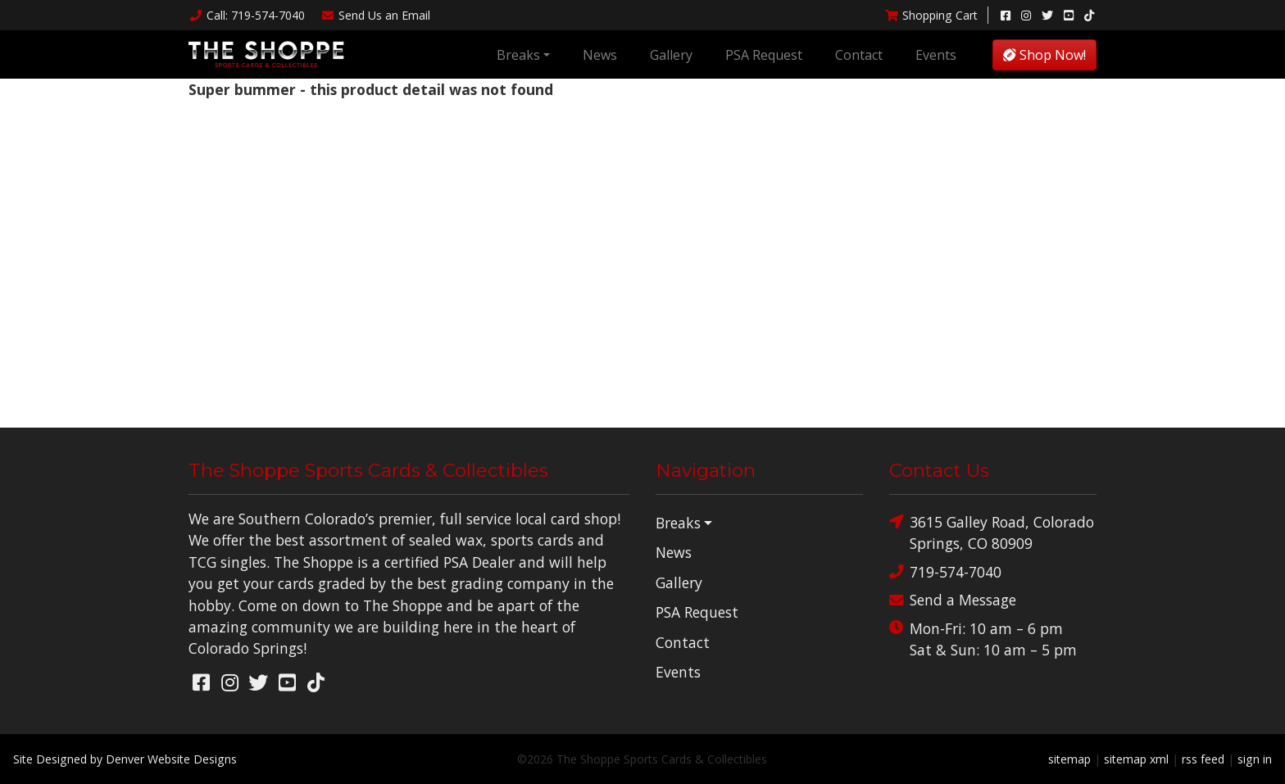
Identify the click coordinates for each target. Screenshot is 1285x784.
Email (376, 15)
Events (935, 55)
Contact (859, 55)
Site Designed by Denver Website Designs (125, 759)
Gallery (671, 55)
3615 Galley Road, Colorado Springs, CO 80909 (991, 532)
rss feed (1203, 759)
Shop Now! (1044, 55)
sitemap (1069, 759)
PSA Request (763, 55)
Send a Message (952, 600)
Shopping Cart (931, 15)
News (600, 55)
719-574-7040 (945, 572)
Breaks (518, 55)
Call (246, 15)
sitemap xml (1136, 759)
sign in (1254, 759)
